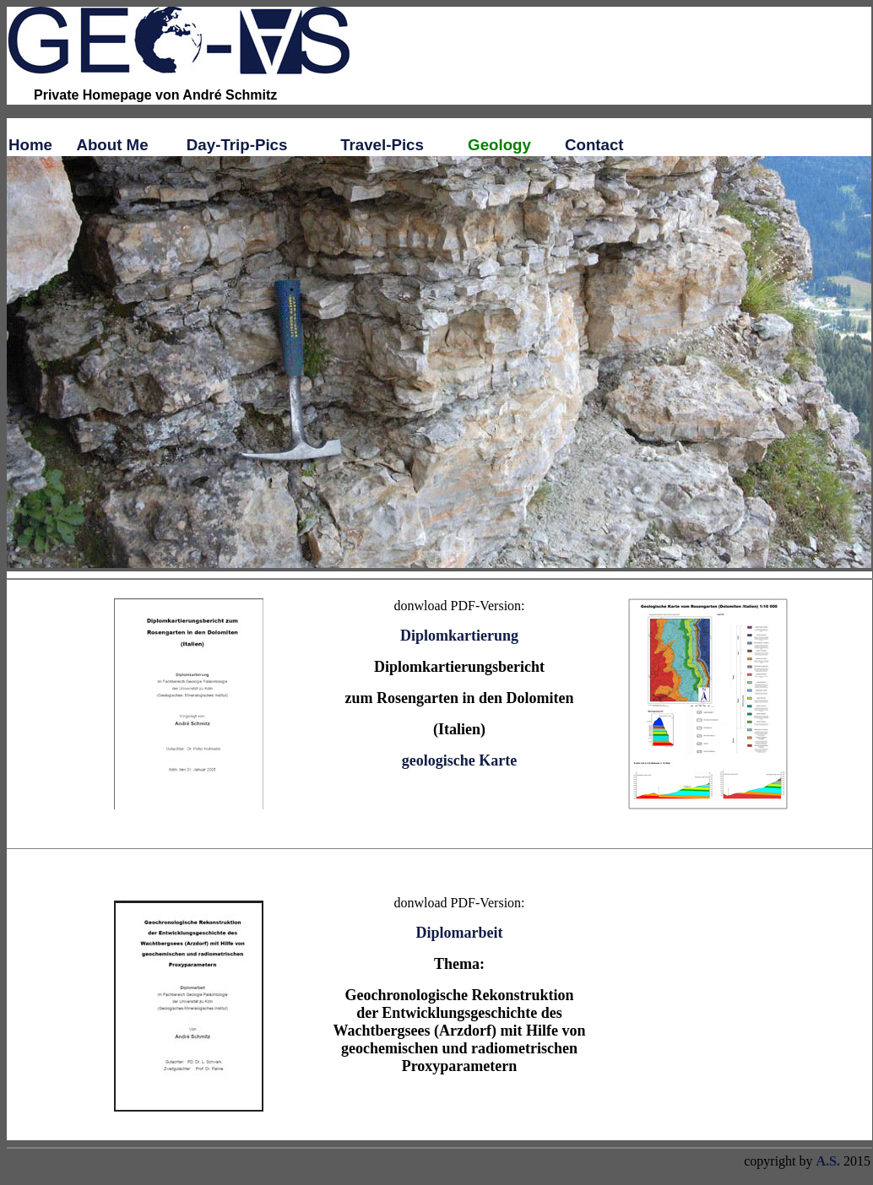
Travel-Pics (382, 145)
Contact (594, 145)
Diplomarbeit (459, 932)
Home (30, 145)
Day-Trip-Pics (237, 145)
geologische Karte (459, 760)
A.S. (828, 1161)
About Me (112, 145)
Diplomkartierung (459, 635)
